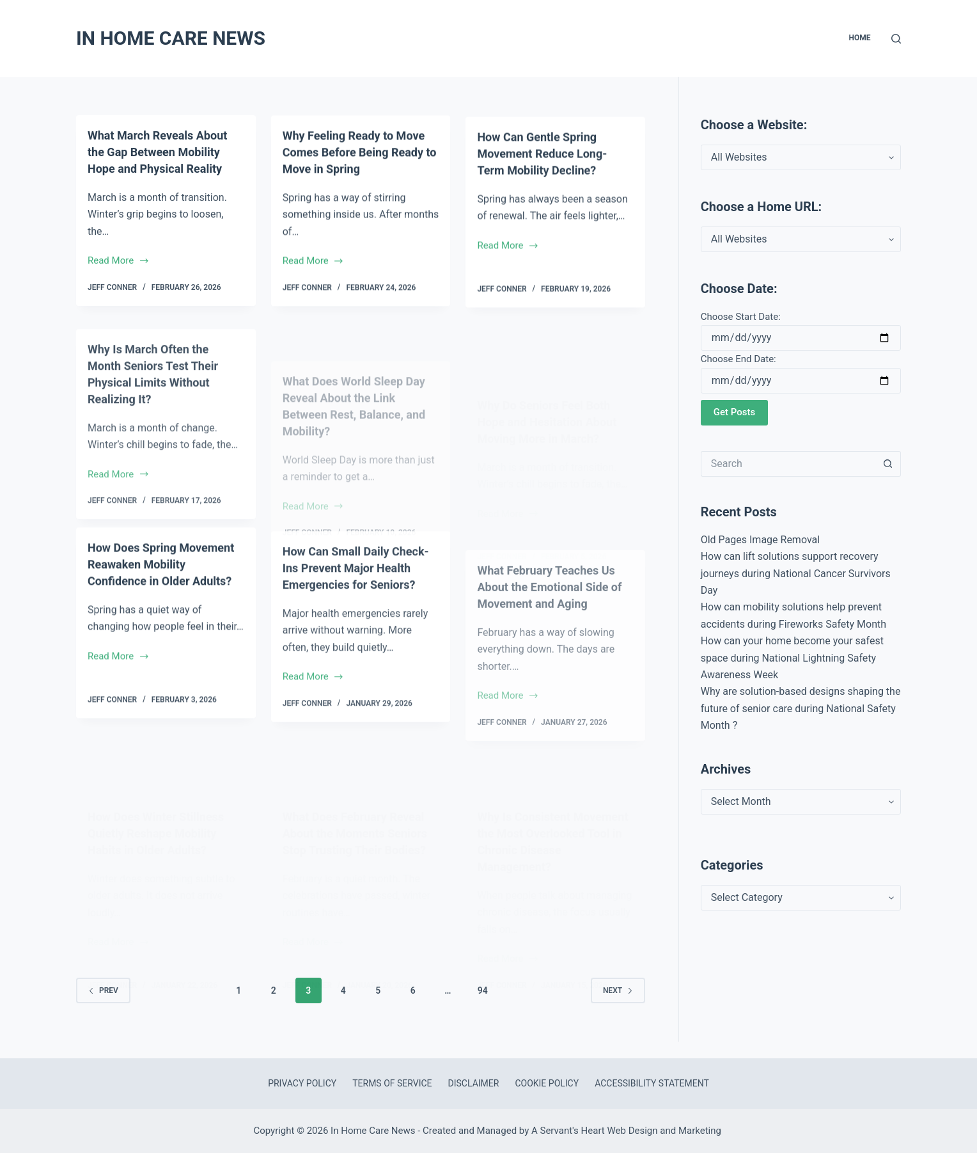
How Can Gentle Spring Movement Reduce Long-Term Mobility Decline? (549, 182)
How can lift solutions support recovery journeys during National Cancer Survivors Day (796, 573)
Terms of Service (392, 1083)
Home (859, 37)
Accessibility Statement (652, 1083)
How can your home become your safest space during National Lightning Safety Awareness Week (792, 658)
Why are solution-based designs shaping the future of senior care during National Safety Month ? (801, 708)
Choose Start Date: (741, 316)
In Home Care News (170, 38)
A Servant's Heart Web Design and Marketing (627, 1130)
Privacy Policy (302, 1083)
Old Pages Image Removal (760, 540)
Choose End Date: (738, 359)
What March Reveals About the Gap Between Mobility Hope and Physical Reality (165, 153)
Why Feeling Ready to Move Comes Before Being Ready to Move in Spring (359, 157)
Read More (119, 263)
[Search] (896, 39)
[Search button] (888, 464)
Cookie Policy (547, 1083)
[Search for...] (788, 464)
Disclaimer (473, 1083)
